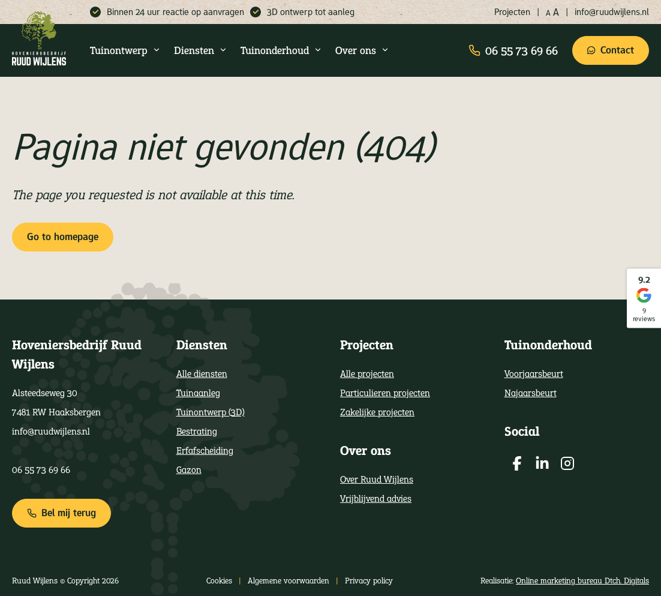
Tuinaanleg (198, 393)
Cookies (219, 580)
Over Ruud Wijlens (376, 479)
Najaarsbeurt (530, 393)
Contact (610, 50)
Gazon (189, 469)
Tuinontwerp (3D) (210, 412)
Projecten (512, 11)
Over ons (362, 50)
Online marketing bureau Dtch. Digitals (582, 580)
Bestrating (196, 431)
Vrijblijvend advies (375, 498)
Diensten (200, 50)
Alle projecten (367, 373)
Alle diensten (201, 373)
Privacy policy (369, 580)
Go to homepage (62, 237)
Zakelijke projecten (377, 412)
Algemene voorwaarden (288, 580)
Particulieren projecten (385, 393)
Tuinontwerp (125, 50)
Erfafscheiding (204, 450)
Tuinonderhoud (281, 50)
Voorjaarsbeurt (533, 373)
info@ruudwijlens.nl (612, 11)
